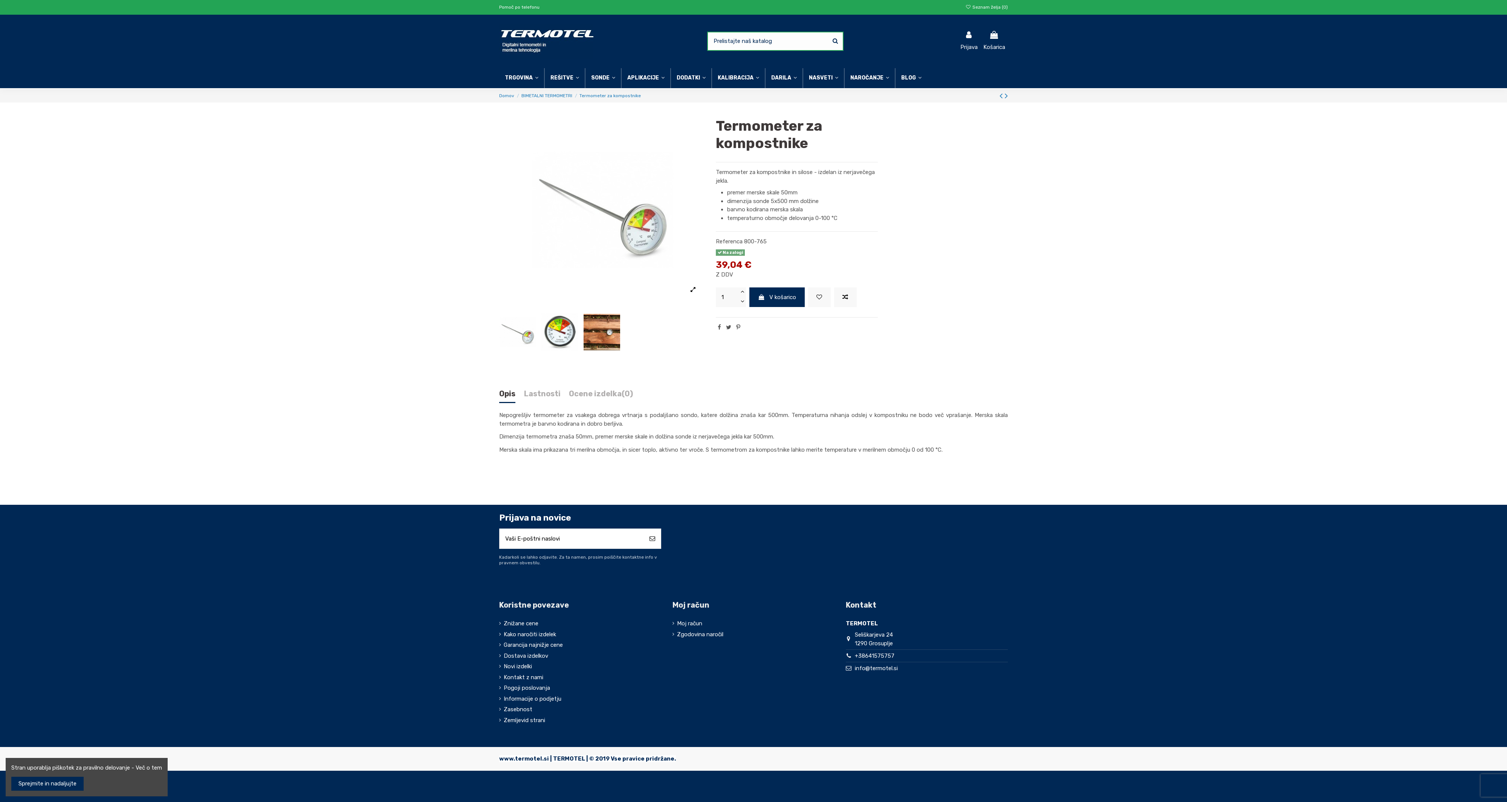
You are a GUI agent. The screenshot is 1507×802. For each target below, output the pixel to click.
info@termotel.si (876, 668)
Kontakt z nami (523, 677)
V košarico (777, 297)
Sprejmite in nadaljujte (47, 783)
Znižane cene (521, 623)
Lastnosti (542, 394)
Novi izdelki (518, 666)
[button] (823, 78)
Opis (507, 394)
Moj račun (689, 623)
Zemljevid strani (524, 720)
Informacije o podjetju (532, 698)
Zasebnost (518, 709)
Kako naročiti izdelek (530, 634)
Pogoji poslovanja (527, 687)
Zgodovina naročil (700, 634)
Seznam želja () (987, 7)
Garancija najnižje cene (533, 645)
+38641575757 (874, 655)
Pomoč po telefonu (519, 7)
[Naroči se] (652, 539)
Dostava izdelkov (526, 655)
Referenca (729, 241)
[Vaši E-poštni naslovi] (572, 539)
